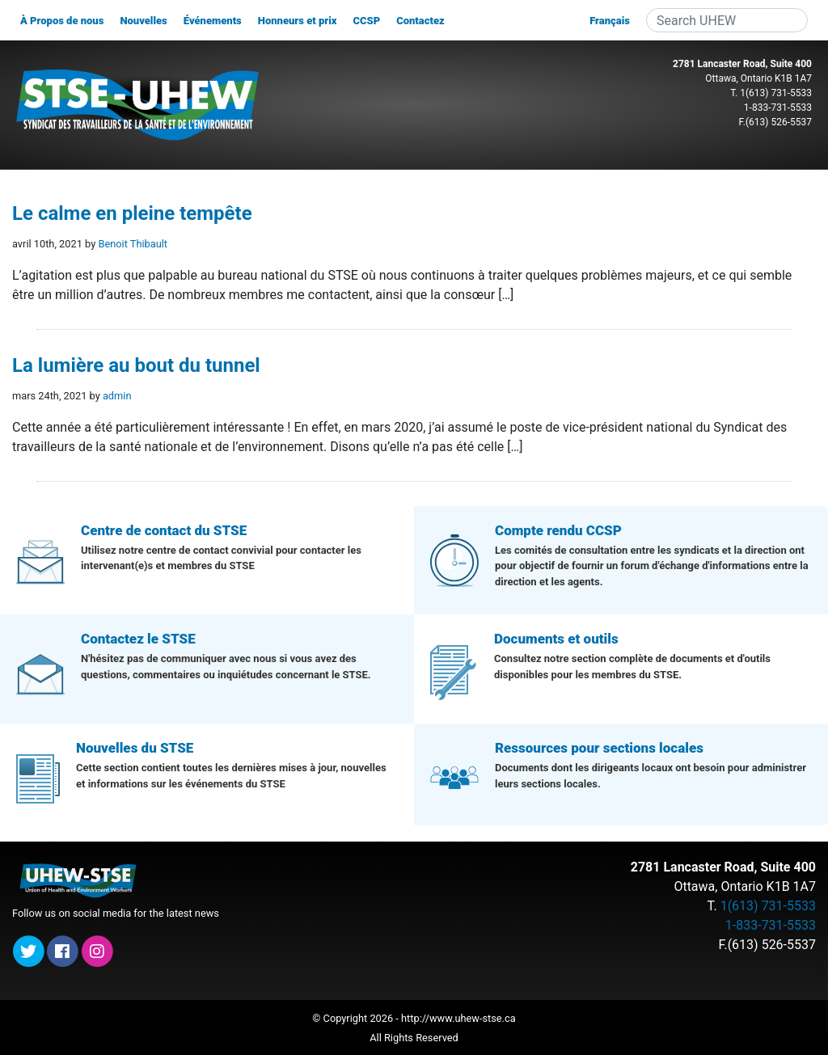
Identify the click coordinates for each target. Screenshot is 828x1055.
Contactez (420, 21)
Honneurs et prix (297, 21)
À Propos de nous (62, 21)
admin (117, 396)
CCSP (366, 21)
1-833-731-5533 (778, 107)
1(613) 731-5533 (776, 93)
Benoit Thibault (132, 244)
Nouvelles (143, 21)
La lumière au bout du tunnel (136, 365)
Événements (213, 21)
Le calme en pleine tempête (132, 213)
